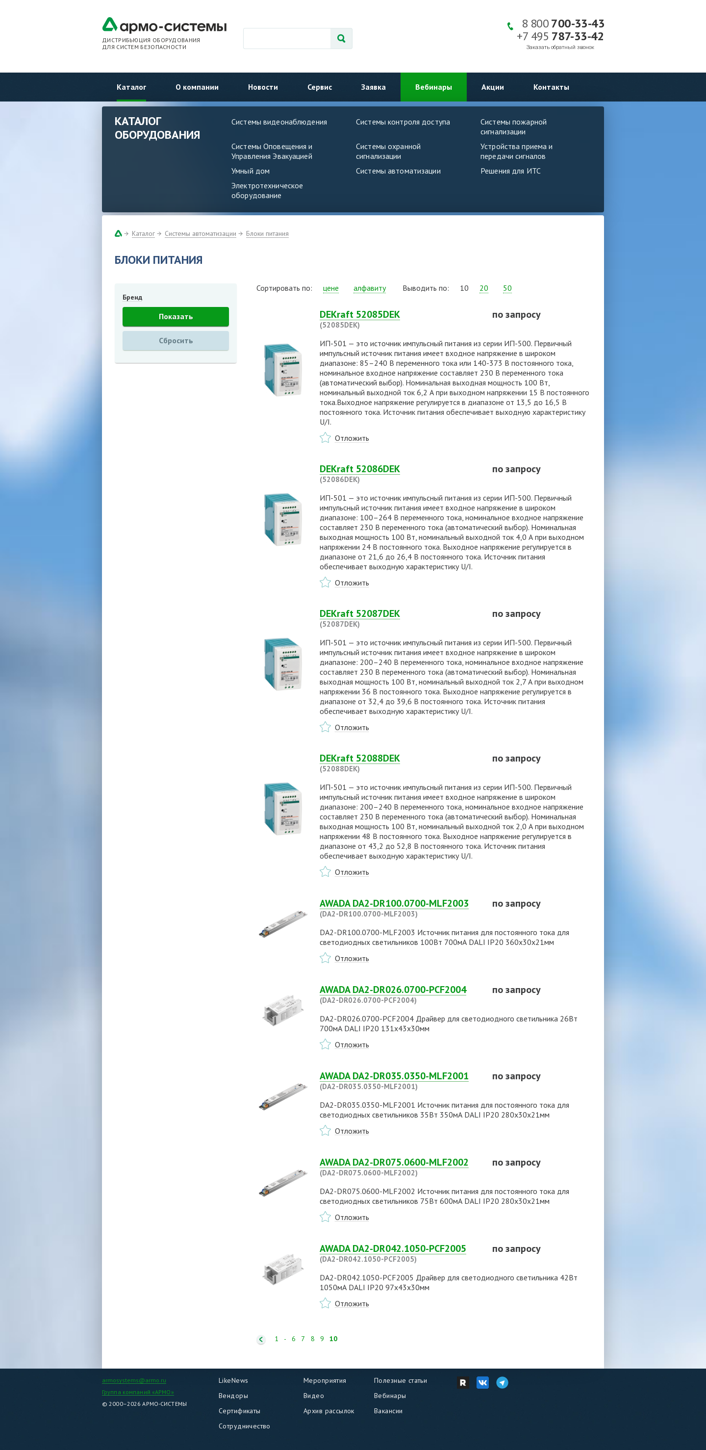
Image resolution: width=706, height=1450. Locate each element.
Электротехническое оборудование (267, 190)
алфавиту (369, 288)
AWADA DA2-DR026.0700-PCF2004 (400, 994)
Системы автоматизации (398, 171)
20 (483, 288)
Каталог (131, 87)
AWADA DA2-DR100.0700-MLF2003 (400, 908)
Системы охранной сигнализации (388, 151)
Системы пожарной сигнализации (513, 126)
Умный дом (250, 171)
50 (507, 288)
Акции (492, 87)
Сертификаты (240, 1410)
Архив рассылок (328, 1410)
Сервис (319, 87)
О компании (197, 87)
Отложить (352, 438)
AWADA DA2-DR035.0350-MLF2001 (400, 1080)
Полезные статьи (400, 1380)
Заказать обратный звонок (560, 47)
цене (331, 288)
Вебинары (433, 87)
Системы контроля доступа (403, 122)
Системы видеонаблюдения (279, 122)
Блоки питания (267, 233)
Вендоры (233, 1395)
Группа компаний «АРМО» (138, 1392)
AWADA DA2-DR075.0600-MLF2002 (400, 1167)
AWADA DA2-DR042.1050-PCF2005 (400, 1253)
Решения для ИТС (510, 171)
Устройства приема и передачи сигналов (516, 151)
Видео (313, 1395)
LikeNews (233, 1380)
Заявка (373, 87)
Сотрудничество (245, 1426)
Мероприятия (325, 1380)
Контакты (551, 87)
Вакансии (388, 1410)
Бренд (132, 297)
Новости (263, 87)
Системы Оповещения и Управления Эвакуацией (272, 151)
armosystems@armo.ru (134, 1380)
